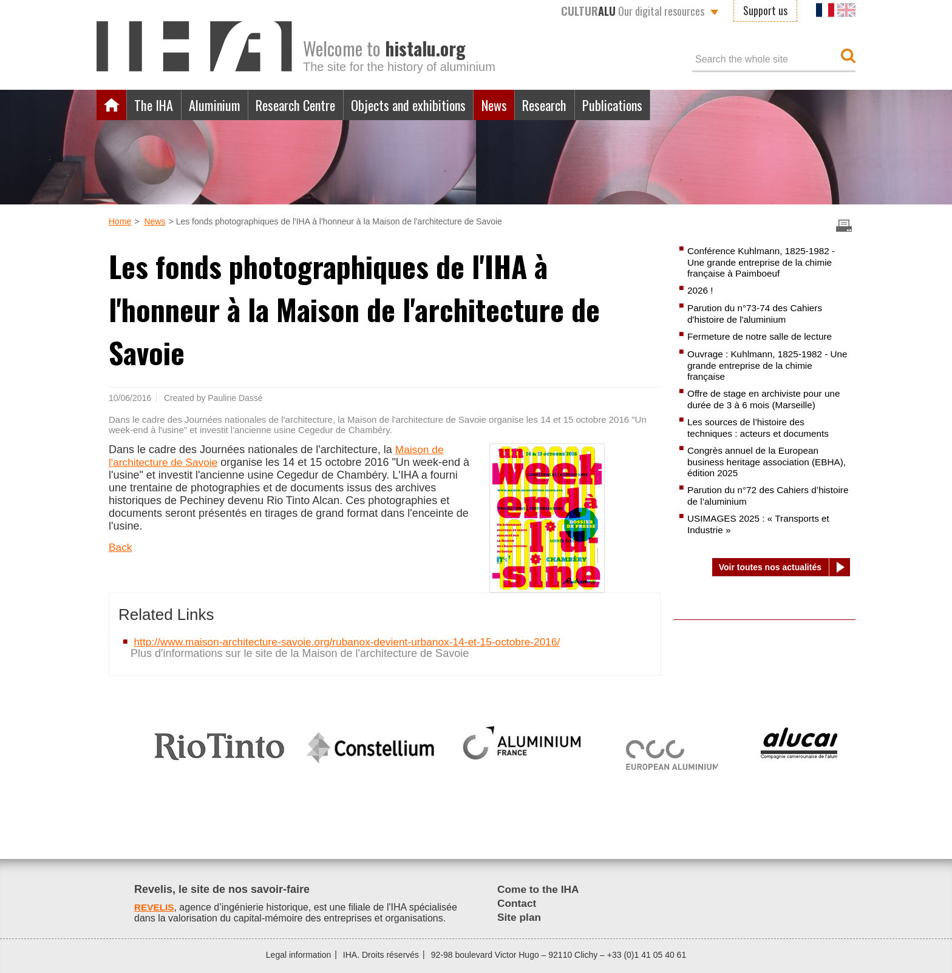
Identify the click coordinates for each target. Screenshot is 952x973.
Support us (765, 10)
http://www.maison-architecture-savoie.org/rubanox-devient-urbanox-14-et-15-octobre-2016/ (355, 642)
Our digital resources (632, 11)
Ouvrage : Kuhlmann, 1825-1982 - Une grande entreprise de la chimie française (762, 365)
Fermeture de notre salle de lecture (762, 336)
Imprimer (844, 225)
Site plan (520, 917)
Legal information (298, 955)
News (520, 105)
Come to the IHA (539, 889)
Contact (517, 903)
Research (575, 105)
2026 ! (700, 290)
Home (112, 105)
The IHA (156, 105)
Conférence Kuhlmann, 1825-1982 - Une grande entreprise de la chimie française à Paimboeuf (764, 262)
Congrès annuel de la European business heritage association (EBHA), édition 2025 (755, 461)
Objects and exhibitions (429, 105)
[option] (219, 741)
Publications (648, 105)
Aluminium (220, 105)
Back (121, 547)
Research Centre (308, 105)
